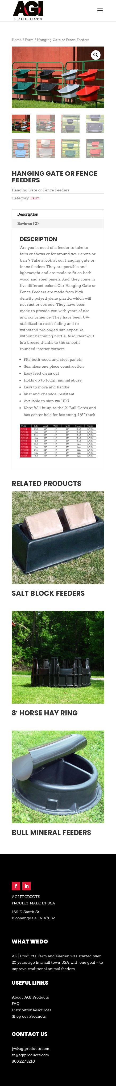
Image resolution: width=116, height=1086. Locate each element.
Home (17, 39)
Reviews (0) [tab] (28, 223)
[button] (96, 55)
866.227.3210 (23, 1061)
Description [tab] (27, 214)
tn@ (15, 1055)
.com (45, 1048)
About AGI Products (30, 997)
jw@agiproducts (26, 1048)
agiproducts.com (34, 1055)
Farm (29, 39)
